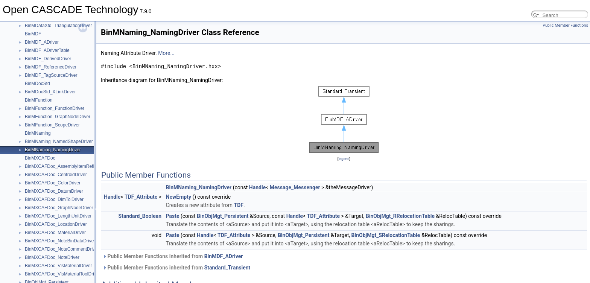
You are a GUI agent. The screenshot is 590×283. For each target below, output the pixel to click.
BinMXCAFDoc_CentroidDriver (56, 174)
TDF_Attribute (141, 197)
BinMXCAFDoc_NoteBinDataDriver (60, 240)
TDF (238, 205)
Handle (257, 187)
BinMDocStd (37, 83)
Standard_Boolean (140, 216)
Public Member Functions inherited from (173, 256)
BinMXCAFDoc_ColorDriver (53, 183)
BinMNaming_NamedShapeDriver (59, 141)
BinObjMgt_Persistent (222, 216)
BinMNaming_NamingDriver (53, 149)
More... (166, 53)
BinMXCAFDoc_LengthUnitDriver (58, 216)
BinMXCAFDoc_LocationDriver (56, 224)
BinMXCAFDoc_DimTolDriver (54, 199)
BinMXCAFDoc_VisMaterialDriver (58, 265)
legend (343, 159)
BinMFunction (38, 100)
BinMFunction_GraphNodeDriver (57, 116)
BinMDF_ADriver (42, 42)
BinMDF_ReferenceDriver (50, 67)
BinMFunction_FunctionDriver (54, 108)
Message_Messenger (295, 187)
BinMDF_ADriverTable (47, 50)
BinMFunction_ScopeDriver (52, 125)
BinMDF (33, 34)
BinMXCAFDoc (40, 158)
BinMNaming (38, 133)
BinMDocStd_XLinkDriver (50, 91)
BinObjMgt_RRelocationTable (400, 216)
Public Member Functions (565, 25)
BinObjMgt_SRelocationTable (385, 235)
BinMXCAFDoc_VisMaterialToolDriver (62, 274)
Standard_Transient (227, 268)
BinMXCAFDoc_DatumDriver (54, 191)
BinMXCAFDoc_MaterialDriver (55, 232)
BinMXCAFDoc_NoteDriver (52, 257)
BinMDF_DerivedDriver (48, 58)
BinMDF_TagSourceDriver (51, 75)
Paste (172, 216)
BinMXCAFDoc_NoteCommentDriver (62, 249)
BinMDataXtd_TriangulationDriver (58, 25)
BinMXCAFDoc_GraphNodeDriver (59, 207)
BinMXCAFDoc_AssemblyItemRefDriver (65, 166)
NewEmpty (178, 197)
